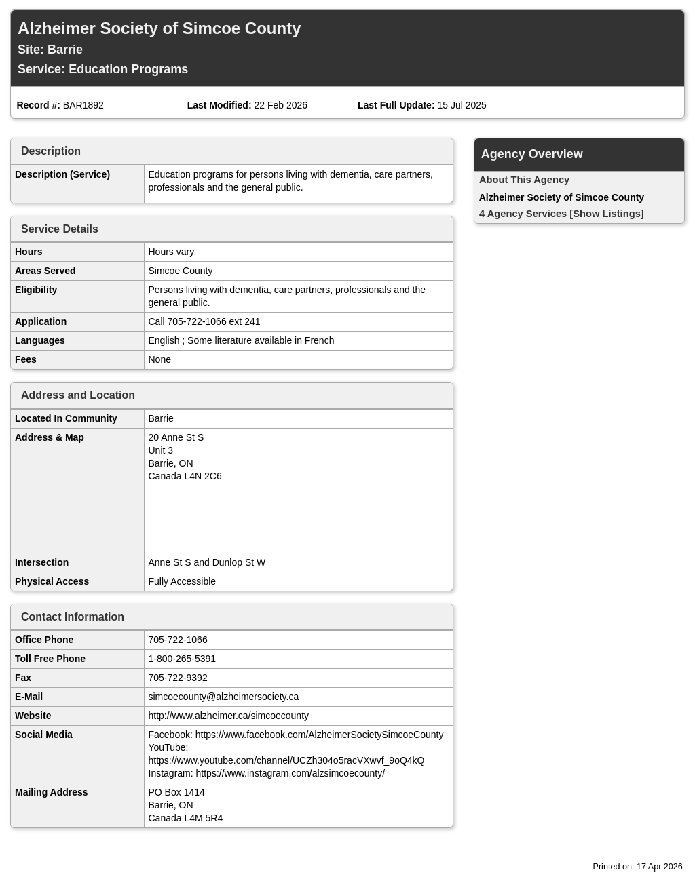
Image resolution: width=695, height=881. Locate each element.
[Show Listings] (606, 213)
